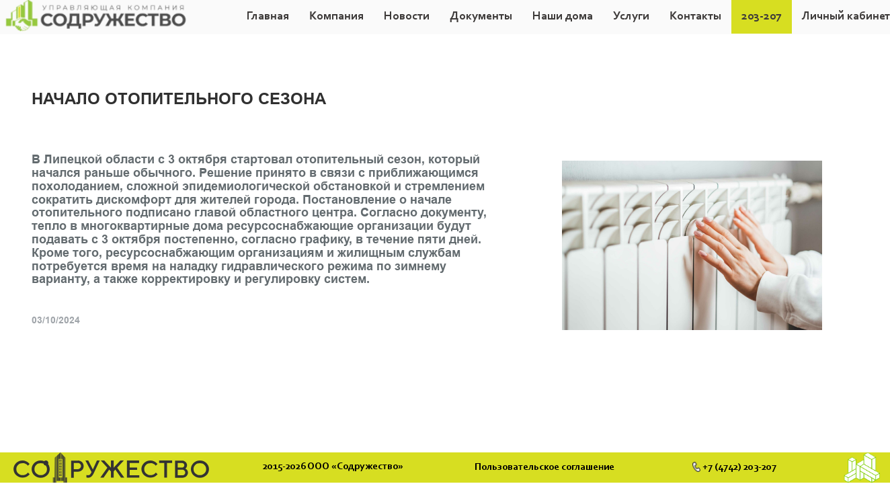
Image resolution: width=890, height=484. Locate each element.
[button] (336, 17)
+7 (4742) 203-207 (734, 467)
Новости (407, 17)
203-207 (761, 17)
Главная (268, 17)
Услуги (631, 17)
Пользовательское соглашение (546, 467)
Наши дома (562, 17)
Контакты (695, 17)
